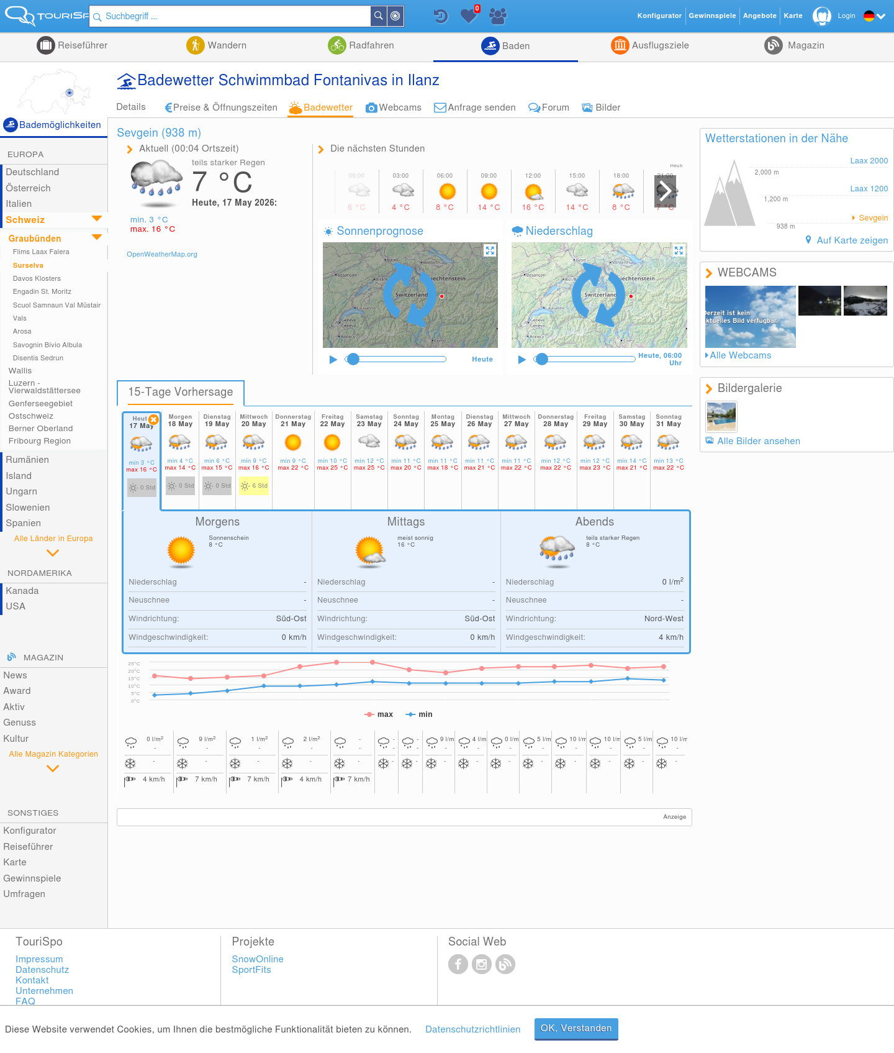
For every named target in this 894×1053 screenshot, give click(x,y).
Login (847, 15)
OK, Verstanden (576, 1028)
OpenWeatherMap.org (162, 254)
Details (131, 107)
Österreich (28, 188)
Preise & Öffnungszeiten (225, 107)
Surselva (28, 265)
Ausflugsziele (659, 45)
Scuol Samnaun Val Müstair (57, 305)
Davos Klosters (37, 278)
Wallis (20, 371)
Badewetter (328, 107)
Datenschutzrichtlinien (472, 1029)
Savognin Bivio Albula (48, 345)
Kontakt (32, 980)
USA (15, 606)
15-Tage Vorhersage (181, 392)
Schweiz (25, 220)
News (15, 675)
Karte (15, 862)
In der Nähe (417, 17)
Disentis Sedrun (38, 358)
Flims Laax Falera (41, 251)
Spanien (23, 523)
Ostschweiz (31, 416)
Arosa (22, 331)
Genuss (19, 722)
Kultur (16, 739)
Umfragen (24, 894)
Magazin (804, 45)
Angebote (760, 15)
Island (19, 476)
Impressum (39, 959)
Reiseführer (81, 45)
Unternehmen (44, 991)
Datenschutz (42, 970)
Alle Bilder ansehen (759, 441)
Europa (25, 154)
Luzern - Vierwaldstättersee (45, 387)
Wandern (225, 45)
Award (17, 691)
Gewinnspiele (32, 878)
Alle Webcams (741, 355)
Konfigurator (29, 831)
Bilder (608, 107)
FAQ (25, 1001)
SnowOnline (258, 959)
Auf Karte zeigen (851, 240)
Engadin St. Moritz (42, 291)
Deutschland (33, 172)
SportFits (252, 970)
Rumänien (27, 460)
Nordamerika (39, 573)
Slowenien (28, 508)
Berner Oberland (41, 428)
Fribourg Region (40, 441)
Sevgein (872, 218)
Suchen (400, 16)
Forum (555, 107)
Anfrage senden (482, 107)
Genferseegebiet (41, 403)
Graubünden (35, 239)
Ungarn (21, 491)
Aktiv (14, 707)
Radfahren (370, 45)
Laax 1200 (869, 189)
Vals (20, 318)
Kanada (22, 591)
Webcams (400, 107)
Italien (19, 204)
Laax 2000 (869, 161)
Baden (515, 46)
